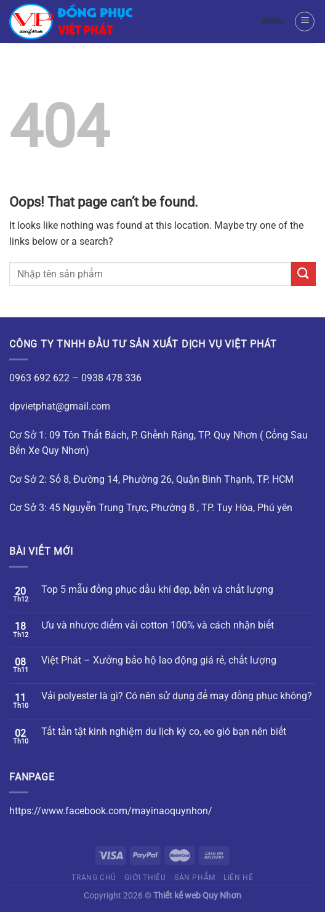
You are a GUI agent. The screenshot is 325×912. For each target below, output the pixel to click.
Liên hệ (238, 877)
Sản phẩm (194, 877)
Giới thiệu (145, 877)
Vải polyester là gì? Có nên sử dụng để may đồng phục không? (176, 696)
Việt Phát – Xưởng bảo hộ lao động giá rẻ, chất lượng (158, 660)
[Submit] (303, 274)
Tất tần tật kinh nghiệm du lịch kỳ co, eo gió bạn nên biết (163, 731)
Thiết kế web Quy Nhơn (197, 895)
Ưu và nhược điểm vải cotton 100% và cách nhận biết (157, 625)
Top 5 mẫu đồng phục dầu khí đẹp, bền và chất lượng (157, 589)
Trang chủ (93, 877)
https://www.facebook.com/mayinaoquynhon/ (110, 811)
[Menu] (305, 21)
